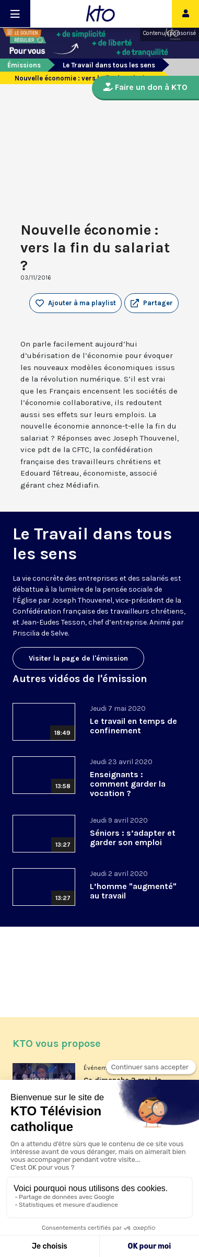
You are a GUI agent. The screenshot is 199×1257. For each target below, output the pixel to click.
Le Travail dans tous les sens (109, 65)
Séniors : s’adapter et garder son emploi (132, 837)
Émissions (24, 65)
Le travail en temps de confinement (133, 725)
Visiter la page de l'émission (78, 658)
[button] (151, 303)
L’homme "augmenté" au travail (133, 891)
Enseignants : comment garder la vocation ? (128, 783)
